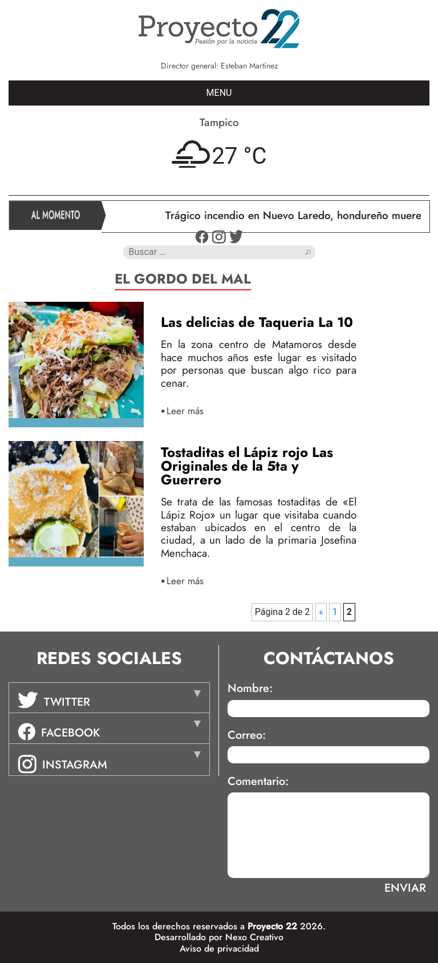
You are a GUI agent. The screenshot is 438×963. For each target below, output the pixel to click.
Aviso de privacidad (219, 948)
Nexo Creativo (254, 937)
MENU (219, 92)
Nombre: (250, 688)
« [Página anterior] (321, 611)
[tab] (109, 697)
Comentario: (258, 781)
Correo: (247, 735)
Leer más (185, 410)
